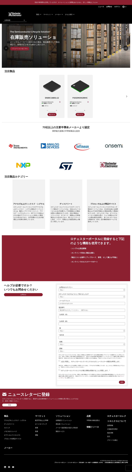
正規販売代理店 (112, 429)
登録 (9, 405)
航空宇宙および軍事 (41, 420)
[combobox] (12, 20)
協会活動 (110, 433)
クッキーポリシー (73, 462)
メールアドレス (64, 301)
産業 (36, 427)
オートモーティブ (41, 424)
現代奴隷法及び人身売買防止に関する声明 (116, 462)
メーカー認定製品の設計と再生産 (67, 427)
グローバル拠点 (112, 440)
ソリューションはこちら (20, 48)
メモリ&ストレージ (10, 431)
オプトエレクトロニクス (12, 435)
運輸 (36, 435)
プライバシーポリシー (60, 462)
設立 (108, 436)
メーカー (59, 14)
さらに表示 (69, 14)
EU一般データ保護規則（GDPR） (95, 462)
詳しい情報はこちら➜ (90, 2)
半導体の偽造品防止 (93, 420)
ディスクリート (9, 424)
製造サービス (60, 431)
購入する (52, 114)
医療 (36, 431)
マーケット (48, 14)
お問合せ (109, 7)
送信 (121, 382)
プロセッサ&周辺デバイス (12, 439)
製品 (38, 14)
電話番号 (61, 307)
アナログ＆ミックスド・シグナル (15, 420)
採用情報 (110, 425)
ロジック (7, 427)
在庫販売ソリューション (64, 420)
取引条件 (81, 462)
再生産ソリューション (63, 424)
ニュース (101, 7)
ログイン (117, 7)
